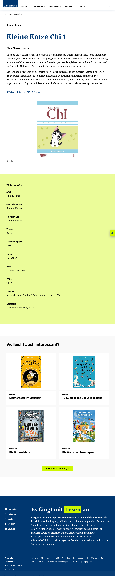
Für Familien (78, 558)
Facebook (10, 519)
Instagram (10, 514)
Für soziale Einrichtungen (57, 562)
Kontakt (55, 558)
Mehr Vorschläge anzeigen (57, 468)
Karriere (34, 558)
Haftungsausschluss (13, 565)
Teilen (10, 92)
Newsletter (11, 509)
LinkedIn (10, 524)
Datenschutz (10, 562)
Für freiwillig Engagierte (82, 562)
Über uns (45, 558)
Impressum (9, 569)
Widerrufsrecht (11, 558)
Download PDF (23, 92)
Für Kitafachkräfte (95, 558)
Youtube (10, 529)
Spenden (66, 558)
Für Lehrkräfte (37, 562)
